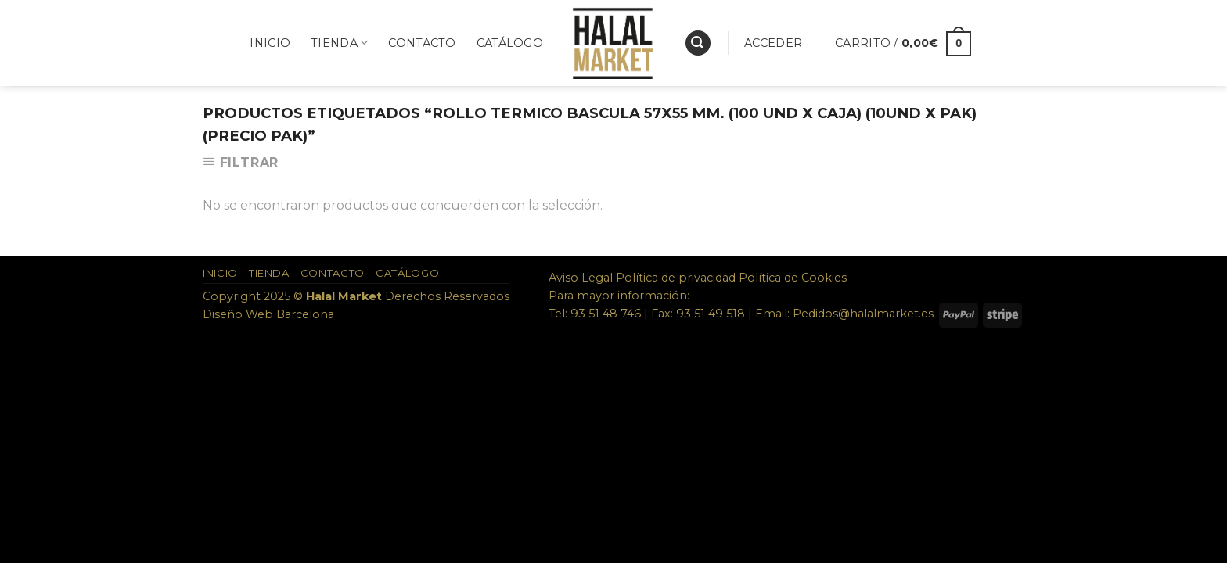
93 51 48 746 (605, 314)
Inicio (270, 43)
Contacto (421, 43)
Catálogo (510, 43)
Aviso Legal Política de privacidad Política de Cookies (698, 278)
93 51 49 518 (710, 314)
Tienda (339, 42)
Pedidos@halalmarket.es (863, 314)
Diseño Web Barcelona (268, 314)
